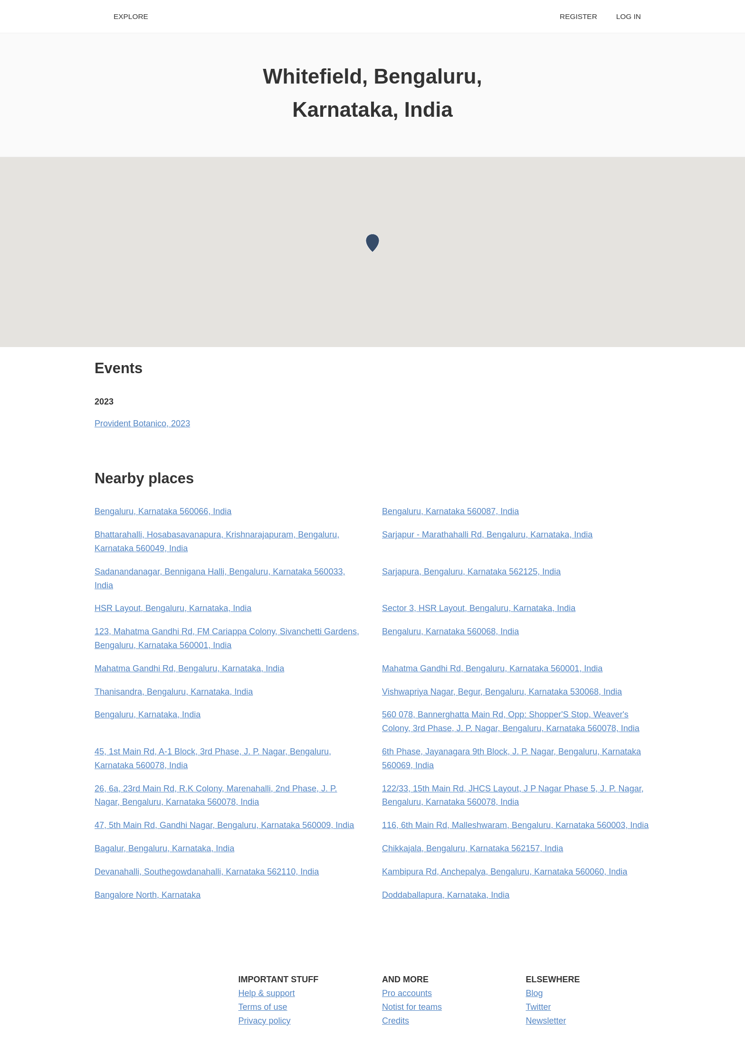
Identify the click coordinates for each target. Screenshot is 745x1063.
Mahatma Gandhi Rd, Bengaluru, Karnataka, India (189, 668)
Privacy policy (265, 1020)
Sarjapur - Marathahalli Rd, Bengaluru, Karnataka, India (487, 534)
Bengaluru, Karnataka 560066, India (163, 511)
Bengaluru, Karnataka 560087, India (450, 511)
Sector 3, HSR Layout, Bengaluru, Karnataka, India (478, 608)
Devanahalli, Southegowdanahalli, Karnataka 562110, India (207, 871)
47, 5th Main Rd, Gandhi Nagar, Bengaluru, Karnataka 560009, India (224, 825)
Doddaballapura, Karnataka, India (445, 895)
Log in (628, 16)
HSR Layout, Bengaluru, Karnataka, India (173, 608)
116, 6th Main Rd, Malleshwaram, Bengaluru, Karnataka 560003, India (515, 825)
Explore (131, 16)
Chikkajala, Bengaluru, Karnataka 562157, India (472, 848)
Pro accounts (407, 993)
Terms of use (263, 1007)
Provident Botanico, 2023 (142, 423)
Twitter (538, 1007)
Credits (395, 1020)
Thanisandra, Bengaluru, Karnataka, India (174, 691)
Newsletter (546, 1020)
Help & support (267, 993)
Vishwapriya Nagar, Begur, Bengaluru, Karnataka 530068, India (502, 691)
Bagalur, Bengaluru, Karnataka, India (164, 848)
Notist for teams (412, 1007)
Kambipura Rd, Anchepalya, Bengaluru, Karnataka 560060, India (504, 871)
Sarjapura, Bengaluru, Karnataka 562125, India (471, 571)
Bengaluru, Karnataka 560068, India (450, 631)
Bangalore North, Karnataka (148, 895)
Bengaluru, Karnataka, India (148, 714)
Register (578, 16)
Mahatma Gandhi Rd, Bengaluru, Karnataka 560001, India (492, 668)
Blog (534, 993)
